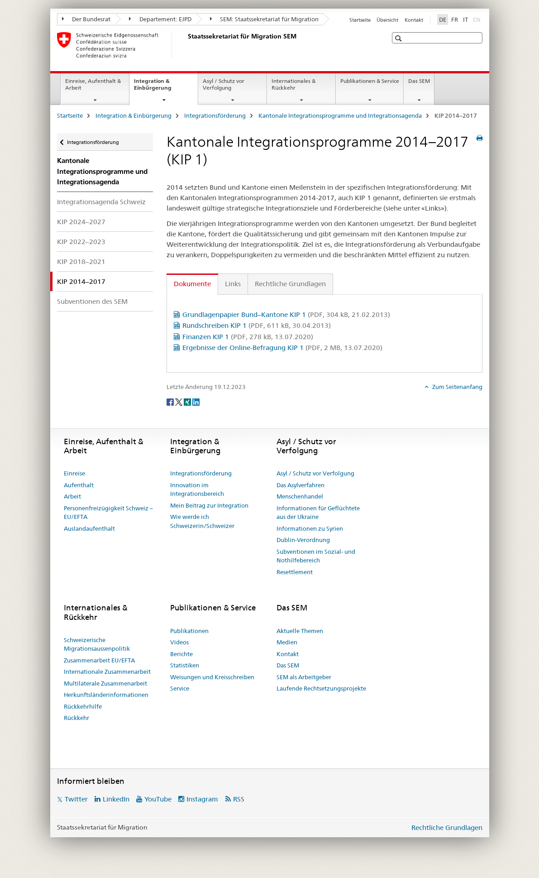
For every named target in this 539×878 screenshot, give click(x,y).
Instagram (202, 799)
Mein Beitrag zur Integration (209, 505)
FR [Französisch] (454, 19)
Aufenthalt (79, 485)
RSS (238, 799)
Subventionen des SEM (92, 301)
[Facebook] (171, 401)
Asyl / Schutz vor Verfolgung (223, 84)
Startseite (360, 20)
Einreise (74, 473)
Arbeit (72, 496)
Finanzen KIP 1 (247, 336)
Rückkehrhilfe (83, 706)
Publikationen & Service (369, 80)
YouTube (158, 799)
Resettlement (295, 572)
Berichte (181, 653)
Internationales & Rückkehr (293, 84)
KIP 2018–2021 (81, 261)
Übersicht (387, 20)
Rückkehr (76, 717)
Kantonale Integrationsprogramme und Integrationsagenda (340, 115)
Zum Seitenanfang (456, 386)
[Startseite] (186, 45)
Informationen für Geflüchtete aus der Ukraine (318, 512)
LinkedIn (116, 799)
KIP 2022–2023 (81, 241)
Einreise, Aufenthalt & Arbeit (93, 84)
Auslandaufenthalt (89, 528)
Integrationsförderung (215, 115)
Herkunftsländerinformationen (106, 694)
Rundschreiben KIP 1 (256, 325)
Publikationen (189, 630)
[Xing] (188, 401)
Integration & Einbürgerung (162, 87)
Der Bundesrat (86, 19)
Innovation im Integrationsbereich (197, 489)
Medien (287, 642)
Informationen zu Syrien (310, 528)
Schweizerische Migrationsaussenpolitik (97, 644)
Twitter (76, 799)
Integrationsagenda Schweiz (101, 201)
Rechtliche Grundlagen (446, 827)
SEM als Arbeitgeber (304, 677)
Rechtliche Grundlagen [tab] (290, 283)
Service (179, 688)
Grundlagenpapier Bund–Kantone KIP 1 (286, 314)
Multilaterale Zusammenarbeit (105, 683)
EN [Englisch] (477, 19)
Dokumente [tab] (192, 283)
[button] (399, 38)
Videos (179, 642)
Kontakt (414, 20)
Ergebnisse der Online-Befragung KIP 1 (282, 347)
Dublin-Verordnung (303, 539)
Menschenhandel (300, 496)
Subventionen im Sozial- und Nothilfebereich (316, 556)
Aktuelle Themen (300, 630)
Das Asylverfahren (300, 485)
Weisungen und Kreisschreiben (212, 677)
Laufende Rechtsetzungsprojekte (321, 688)
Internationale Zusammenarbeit (107, 671)
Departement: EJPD (160, 19)
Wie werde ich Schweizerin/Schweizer (202, 521)
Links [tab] (233, 283)
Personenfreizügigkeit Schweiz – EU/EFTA (108, 512)
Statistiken (184, 665)
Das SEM (419, 80)
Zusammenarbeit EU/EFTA (99, 660)
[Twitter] (179, 401)
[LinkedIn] (196, 401)
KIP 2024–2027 (81, 221)
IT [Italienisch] (465, 19)
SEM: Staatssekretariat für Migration (264, 19)
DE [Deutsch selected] (442, 19)
